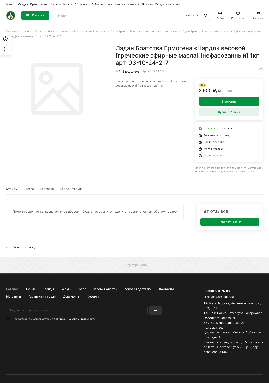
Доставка (47, 189)
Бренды (48, 289)
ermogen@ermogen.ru (219, 297)
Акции (30, 289)
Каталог (12, 289)
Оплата (28, 189)
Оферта (93, 296)
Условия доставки (138, 289)
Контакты (166, 289)
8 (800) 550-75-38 (217, 291)
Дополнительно (71, 189)
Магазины (13, 296)
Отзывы (12, 189)
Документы (71, 296)
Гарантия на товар (42, 296)
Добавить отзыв (230, 222)
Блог (82, 289)
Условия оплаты (105, 289)
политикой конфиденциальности (74, 318)
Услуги (66, 289)
